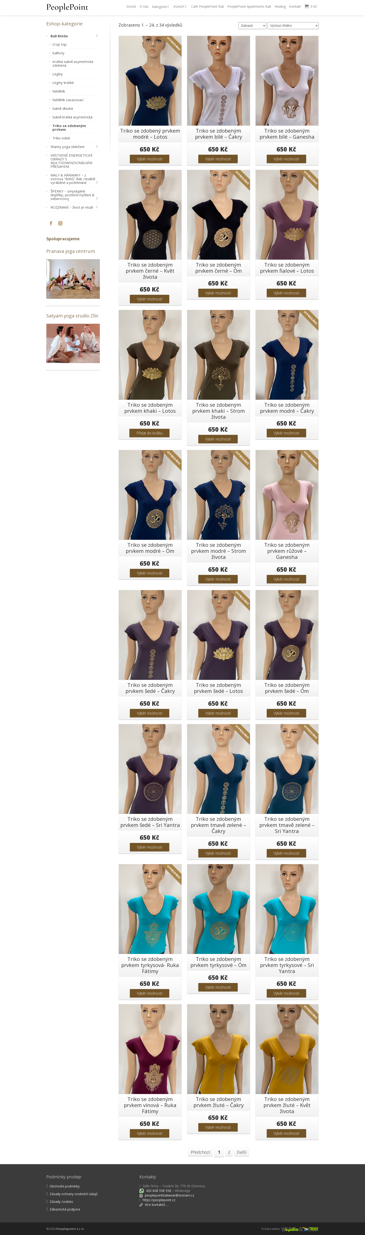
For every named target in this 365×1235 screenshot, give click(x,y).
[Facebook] (51, 223)
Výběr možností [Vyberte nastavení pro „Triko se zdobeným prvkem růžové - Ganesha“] (286, 579)
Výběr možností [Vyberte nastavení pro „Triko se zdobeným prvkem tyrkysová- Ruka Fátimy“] (149, 993)
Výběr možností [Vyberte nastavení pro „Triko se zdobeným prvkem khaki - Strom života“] (218, 439)
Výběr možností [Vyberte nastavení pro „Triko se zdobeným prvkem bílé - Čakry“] (218, 159)
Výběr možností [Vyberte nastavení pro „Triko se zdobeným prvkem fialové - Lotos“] (286, 293)
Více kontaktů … (154, 1204)
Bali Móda (75, 36)
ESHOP (179, 6)
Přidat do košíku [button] (149, 433)
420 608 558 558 (158, 1190)
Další (242, 1152)
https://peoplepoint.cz (159, 1200)
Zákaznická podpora (65, 1209)
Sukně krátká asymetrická (72, 117)
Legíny (57, 74)
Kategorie (160, 6)
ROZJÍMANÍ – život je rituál (75, 207)
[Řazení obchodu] (293, 25)
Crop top (59, 44)
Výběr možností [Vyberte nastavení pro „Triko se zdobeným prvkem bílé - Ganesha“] (286, 159)
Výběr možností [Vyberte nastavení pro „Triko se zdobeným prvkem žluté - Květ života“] (286, 1133)
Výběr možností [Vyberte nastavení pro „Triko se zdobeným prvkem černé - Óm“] (218, 293)
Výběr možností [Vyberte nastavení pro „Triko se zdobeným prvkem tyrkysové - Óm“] (218, 987)
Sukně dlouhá (62, 108)
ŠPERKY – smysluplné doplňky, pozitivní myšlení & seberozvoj (75, 195)
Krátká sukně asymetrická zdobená (72, 63)
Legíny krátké (63, 82)
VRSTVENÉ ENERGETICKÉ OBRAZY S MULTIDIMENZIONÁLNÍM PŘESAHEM (72, 161)
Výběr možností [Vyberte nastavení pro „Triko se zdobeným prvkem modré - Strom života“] (218, 579)
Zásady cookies (61, 1201)
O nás (144, 6)
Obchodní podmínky (65, 1186)
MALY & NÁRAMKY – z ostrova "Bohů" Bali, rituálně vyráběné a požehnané (75, 179)
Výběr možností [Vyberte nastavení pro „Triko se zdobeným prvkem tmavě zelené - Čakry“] (218, 853)
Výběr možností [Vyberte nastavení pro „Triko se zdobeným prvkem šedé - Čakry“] (149, 713)
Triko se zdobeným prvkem (69, 127)
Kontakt (295, 6)
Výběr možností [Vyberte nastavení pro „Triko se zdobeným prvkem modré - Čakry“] (286, 433)
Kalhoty (58, 53)
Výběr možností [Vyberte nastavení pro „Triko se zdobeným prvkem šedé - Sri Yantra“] (149, 847)
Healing (280, 6)
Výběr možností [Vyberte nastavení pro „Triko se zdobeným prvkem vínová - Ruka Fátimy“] (149, 1133)
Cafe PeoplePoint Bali (207, 6)
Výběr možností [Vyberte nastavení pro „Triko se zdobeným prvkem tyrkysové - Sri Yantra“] (286, 993)
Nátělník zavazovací (67, 99)
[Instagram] (60, 223)
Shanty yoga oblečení (75, 146)
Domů (131, 6)
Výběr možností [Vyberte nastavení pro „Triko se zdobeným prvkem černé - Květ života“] (149, 299)
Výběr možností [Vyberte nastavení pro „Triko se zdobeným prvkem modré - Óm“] (149, 573)
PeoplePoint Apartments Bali (249, 6)
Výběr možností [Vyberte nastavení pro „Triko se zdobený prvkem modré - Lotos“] (149, 159)
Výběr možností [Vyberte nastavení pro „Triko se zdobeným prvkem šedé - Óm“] (286, 713)
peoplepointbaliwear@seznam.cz (169, 1195)
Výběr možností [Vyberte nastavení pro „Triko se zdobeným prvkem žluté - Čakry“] (218, 1127)
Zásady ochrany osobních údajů (74, 1194)
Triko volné (61, 138)
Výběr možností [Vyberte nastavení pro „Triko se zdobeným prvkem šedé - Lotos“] (218, 713)
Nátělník (58, 91)
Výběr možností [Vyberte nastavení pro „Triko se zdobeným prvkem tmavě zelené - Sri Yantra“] (286, 853)
